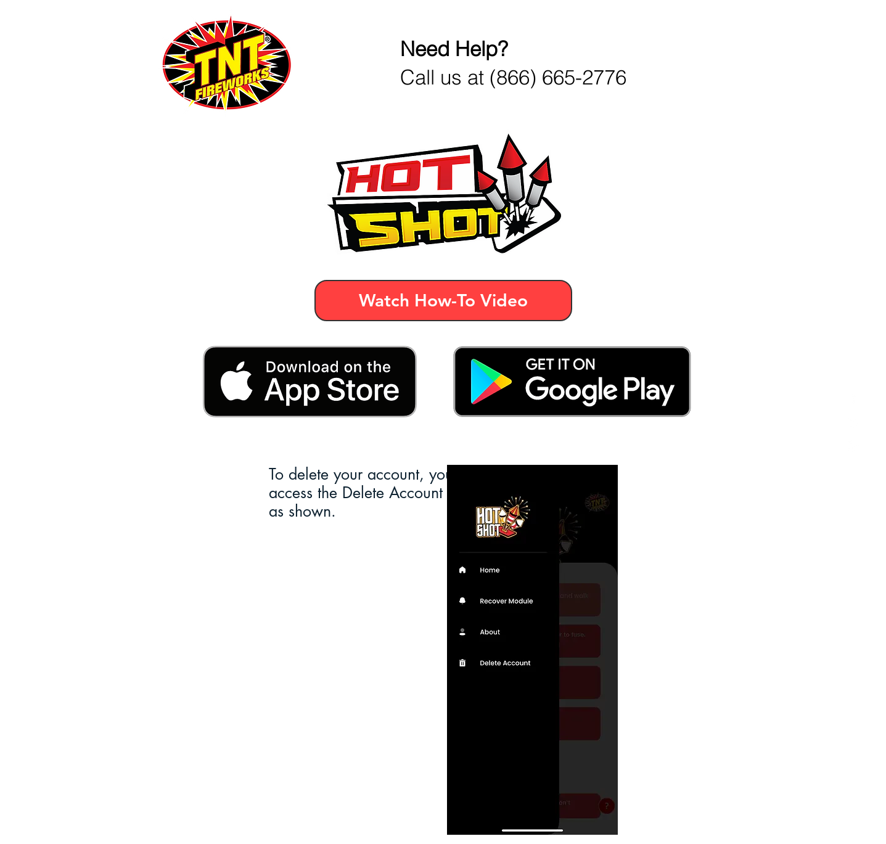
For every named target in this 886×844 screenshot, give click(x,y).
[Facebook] (853, 398)
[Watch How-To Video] (443, 300)
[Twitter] (853, 422)
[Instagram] (853, 446)
